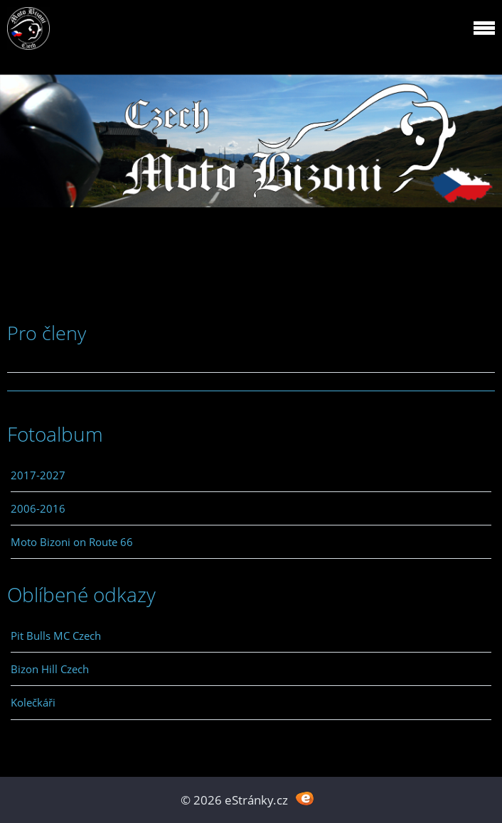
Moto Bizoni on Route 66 (72, 542)
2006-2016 (38, 508)
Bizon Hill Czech (50, 669)
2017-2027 (38, 475)
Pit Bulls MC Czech (56, 635)
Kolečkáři (33, 702)
